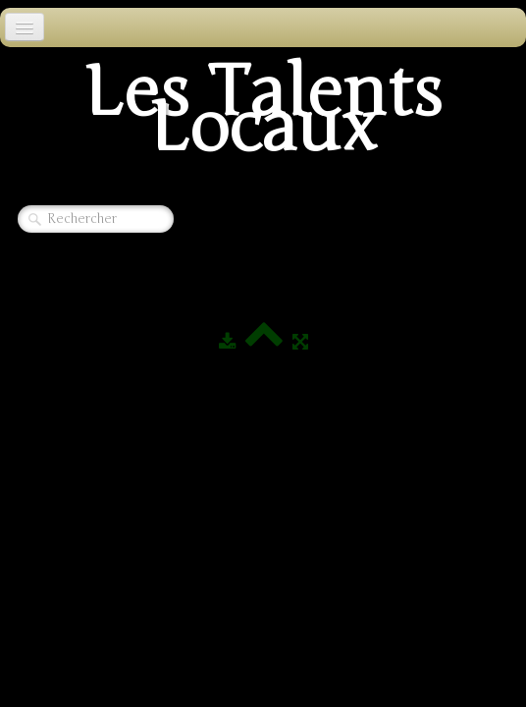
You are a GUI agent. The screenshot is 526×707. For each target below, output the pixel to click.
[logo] (263, 116)
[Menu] (24, 27)
